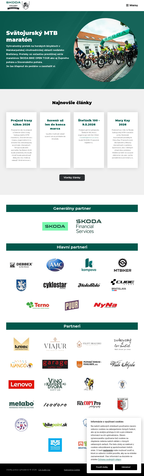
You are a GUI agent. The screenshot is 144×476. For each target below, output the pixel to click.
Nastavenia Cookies (72, 470)
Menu (132, 5)
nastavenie (108, 450)
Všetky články (72, 177)
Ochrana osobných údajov (109, 459)
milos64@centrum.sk (88, 137)
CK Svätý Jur (44, 469)
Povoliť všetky (102, 467)
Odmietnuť (126, 467)
